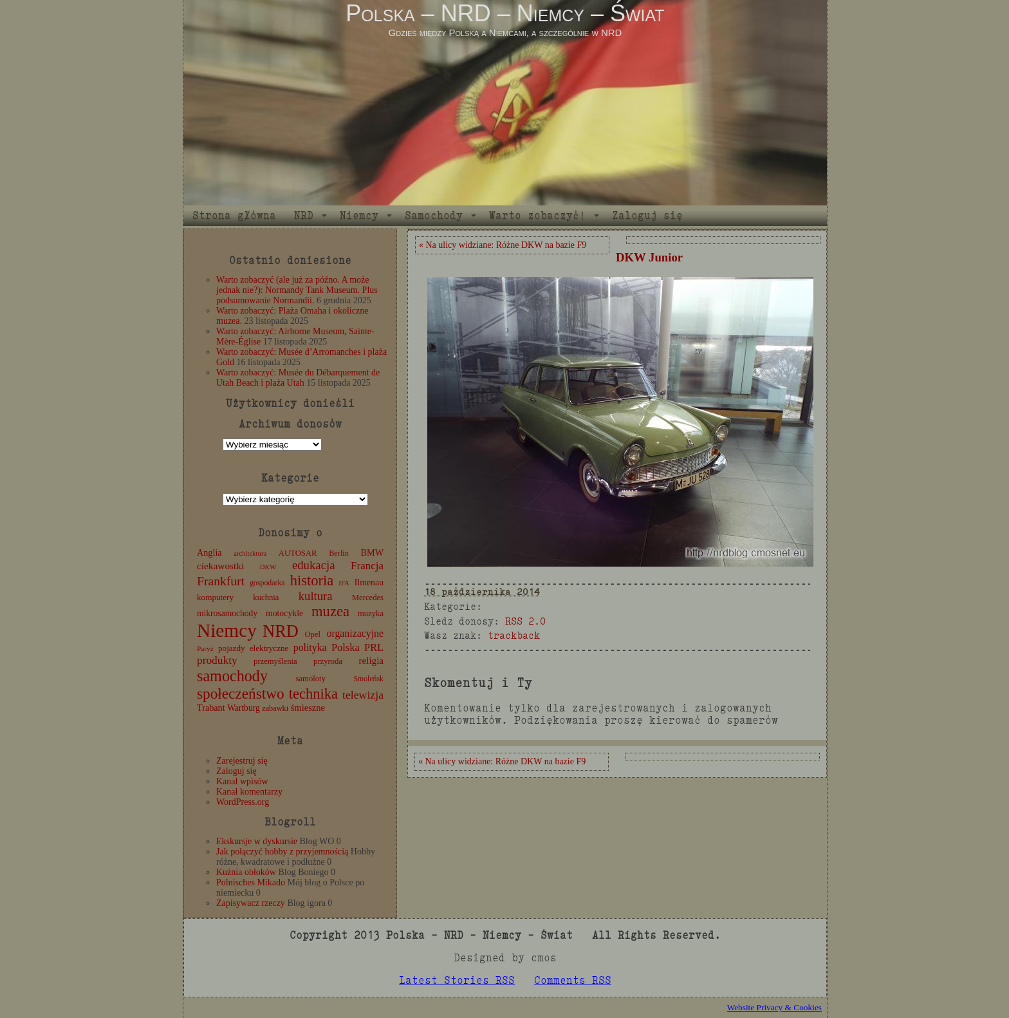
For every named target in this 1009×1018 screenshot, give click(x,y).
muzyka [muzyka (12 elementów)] (371, 613)
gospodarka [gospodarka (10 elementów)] (267, 582)
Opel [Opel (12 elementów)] (312, 634)
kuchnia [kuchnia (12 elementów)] (266, 597)
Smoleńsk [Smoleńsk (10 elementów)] (368, 678)
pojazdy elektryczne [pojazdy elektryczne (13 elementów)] (253, 648)
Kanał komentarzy (249, 791)
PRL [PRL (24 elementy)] (374, 647)
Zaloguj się (647, 215)
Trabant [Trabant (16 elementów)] (211, 707)
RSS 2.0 (525, 621)
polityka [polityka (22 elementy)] (310, 647)
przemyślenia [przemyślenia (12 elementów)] (275, 661)
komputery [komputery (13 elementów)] (215, 597)
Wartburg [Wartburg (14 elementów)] (243, 708)
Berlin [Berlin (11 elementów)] (339, 553)
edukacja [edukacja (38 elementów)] (313, 565)
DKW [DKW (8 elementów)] (268, 566)
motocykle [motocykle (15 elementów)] (284, 613)
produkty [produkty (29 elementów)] (217, 660)
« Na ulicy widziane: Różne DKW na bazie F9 (502, 245)
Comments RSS (572, 980)
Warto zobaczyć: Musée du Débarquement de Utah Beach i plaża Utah (298, 378)
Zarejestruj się (242, 761)
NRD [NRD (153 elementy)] (281, 631)
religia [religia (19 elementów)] (371, 660)
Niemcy (359, 215)
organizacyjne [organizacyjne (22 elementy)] (355, 633)
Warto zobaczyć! (537, 215)
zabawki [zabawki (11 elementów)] (275, 708)
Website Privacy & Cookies (774, 1007)
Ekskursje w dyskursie (256, 841)
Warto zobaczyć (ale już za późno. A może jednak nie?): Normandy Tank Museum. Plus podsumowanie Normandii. (297, 290)
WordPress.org (242, 802)
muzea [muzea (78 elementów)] (330, 611)
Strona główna (234, 215)
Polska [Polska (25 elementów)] (345, 647)
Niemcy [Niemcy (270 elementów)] (227, 630)
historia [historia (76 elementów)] (312, 580)
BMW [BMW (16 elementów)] (372, 552)
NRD (303, 215)
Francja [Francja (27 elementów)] (367, 566)
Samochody (434, 215)
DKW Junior (649, 257)
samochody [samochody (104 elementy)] (232, 675)
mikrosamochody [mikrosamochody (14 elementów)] (227, 613)
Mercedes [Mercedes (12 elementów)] (368, 597)
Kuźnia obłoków (246, 872)
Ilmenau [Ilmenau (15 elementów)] (369, 582)
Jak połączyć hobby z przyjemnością (282, 851)
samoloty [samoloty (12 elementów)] (311, 678)
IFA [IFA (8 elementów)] (343, 583)
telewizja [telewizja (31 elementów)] (363, 694)
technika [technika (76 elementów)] (313, 694)
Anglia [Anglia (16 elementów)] (209, 552)
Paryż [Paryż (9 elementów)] (205, 648)
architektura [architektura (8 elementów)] (250, 553)
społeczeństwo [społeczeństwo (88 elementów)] (240, 693)
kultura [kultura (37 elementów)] (316, 596)
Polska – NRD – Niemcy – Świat (505, 13)
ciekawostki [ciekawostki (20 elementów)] (220, 565)
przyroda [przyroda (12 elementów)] (327, 661)
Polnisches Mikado (250, 882)
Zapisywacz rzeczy (250, 903)
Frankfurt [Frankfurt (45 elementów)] (221, 581)
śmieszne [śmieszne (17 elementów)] (308, 707)
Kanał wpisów (242, 781)
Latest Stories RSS (457, 980)
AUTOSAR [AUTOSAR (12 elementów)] (298, 553)
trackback (514, 635)
